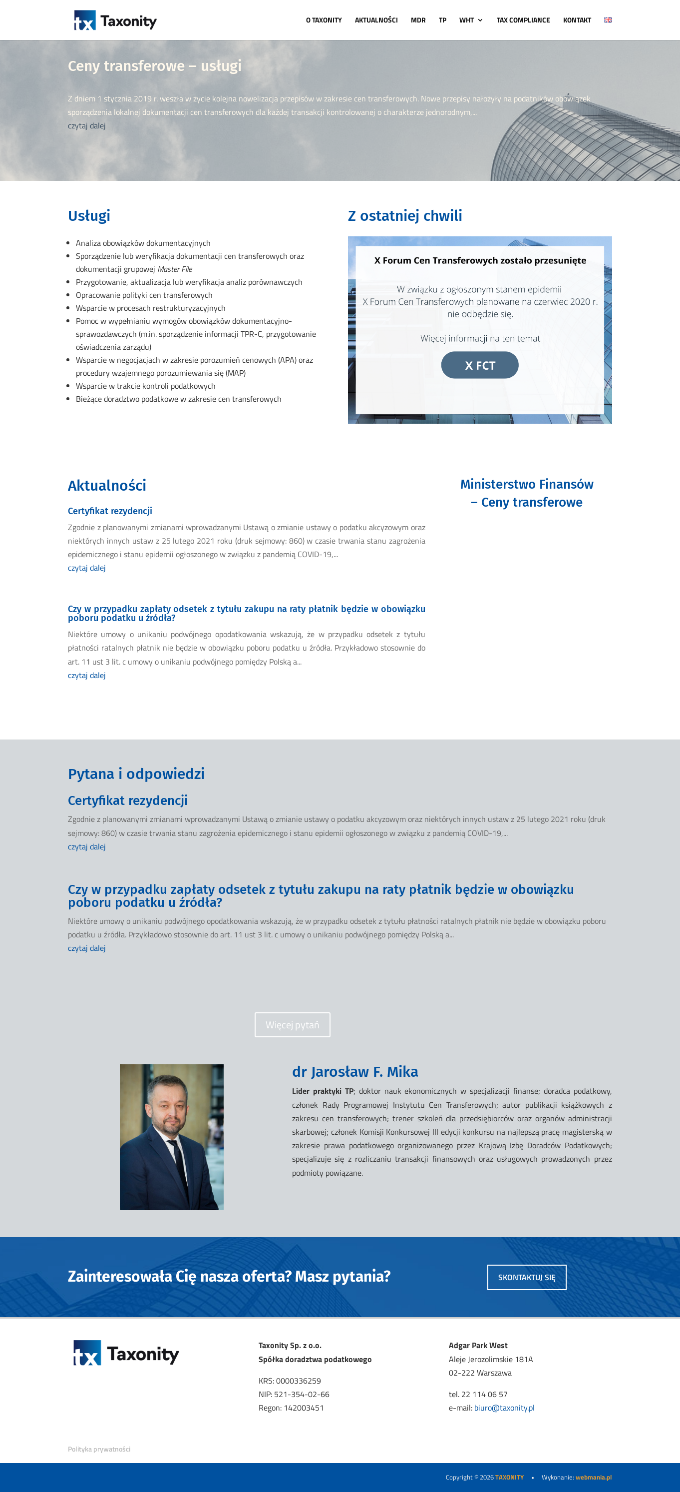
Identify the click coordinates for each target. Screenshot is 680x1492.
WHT (466, 20)
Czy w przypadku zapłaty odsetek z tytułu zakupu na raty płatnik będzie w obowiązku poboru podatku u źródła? (246, 614)
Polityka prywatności (99, 1449)
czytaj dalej (87, 125)
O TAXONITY (324, 20)
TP (442, 20)
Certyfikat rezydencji (110, 511)
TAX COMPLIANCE (523, 20)
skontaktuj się (527, 1277)
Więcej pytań (293, 1024)
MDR (418, 20)
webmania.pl (594, 1477)
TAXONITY (509, 1477)
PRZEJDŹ (527, 546)
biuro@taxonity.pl (504, 1408)
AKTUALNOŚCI (376, 20)
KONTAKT (577, 20)
